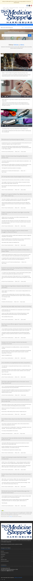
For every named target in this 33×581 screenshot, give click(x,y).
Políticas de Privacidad (18, 577)
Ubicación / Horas (28, 7)
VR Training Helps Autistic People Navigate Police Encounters (16, 176)
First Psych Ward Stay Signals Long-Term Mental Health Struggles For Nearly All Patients (15, 231)
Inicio (23, 27)
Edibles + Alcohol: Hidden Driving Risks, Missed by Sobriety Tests (15, 72)
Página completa (23, 151)
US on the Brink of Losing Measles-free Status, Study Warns (16, 362)
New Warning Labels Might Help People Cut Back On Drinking (16, 306)
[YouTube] (4, 579)
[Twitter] (2, 579)
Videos (14, 37)
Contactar (2, 556)
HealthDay (10, 516)
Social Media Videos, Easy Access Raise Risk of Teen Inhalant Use (15, 128)
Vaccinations (3, 554)
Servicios (2, 551)
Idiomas (4, 7)
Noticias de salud (6, 37)
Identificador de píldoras (13, 7)
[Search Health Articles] (15, 35)
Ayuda (7, 7)
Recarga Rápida (21, 7)
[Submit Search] (29, 35)
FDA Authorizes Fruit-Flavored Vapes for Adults (13, 139)
